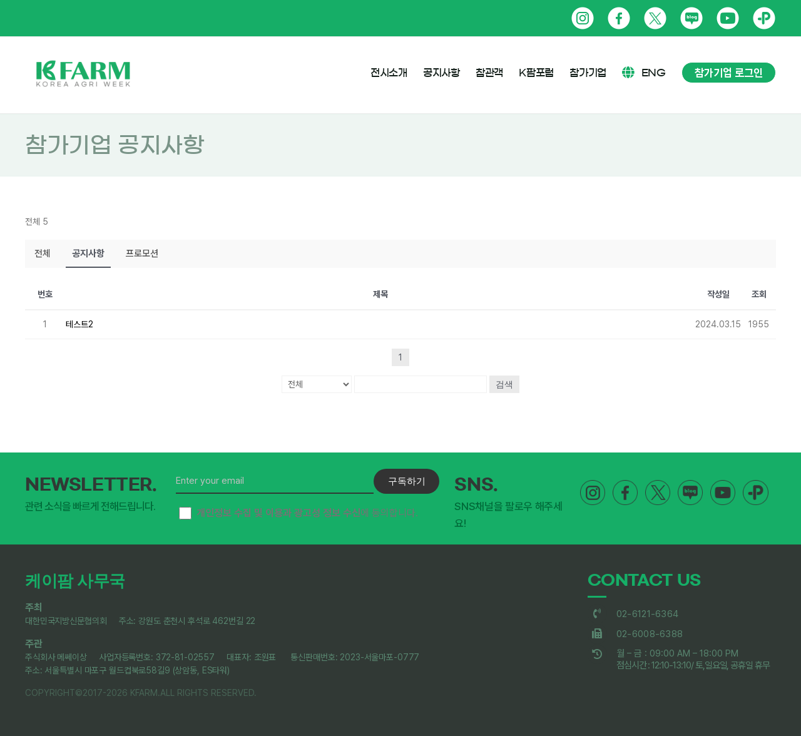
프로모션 (142, 253)
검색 (504, 384)
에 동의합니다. (298, 513)
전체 (42, 253)
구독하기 (407, 481)
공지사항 (88, 253)
